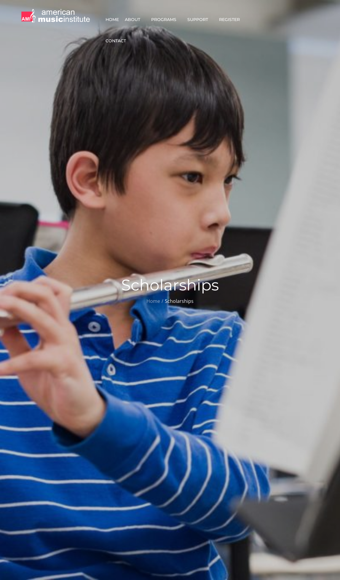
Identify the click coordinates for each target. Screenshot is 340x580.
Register (232, 19)
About (135, 19)
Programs (166, 19)
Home (112, 19)
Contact (118, 40)
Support (200, 19)
